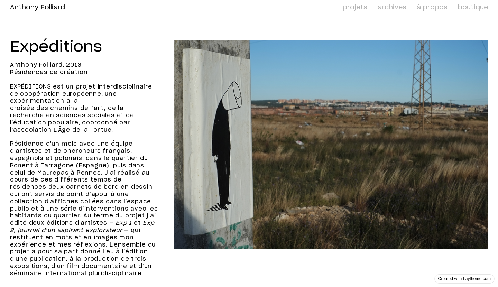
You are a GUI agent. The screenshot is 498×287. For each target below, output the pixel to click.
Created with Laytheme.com (464, 278)
